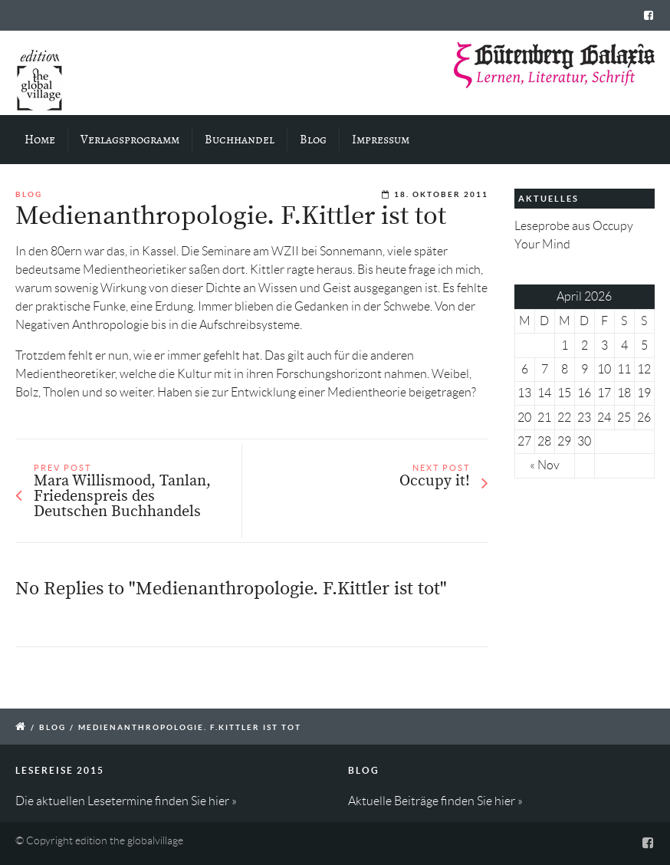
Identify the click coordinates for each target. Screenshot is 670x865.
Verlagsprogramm (129, 139)
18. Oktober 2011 (441, 194)
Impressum (380, 139)
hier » (223, 800)
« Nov (545, 465)
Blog (313, 139)
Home (40, 139)
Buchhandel (239, 139)
